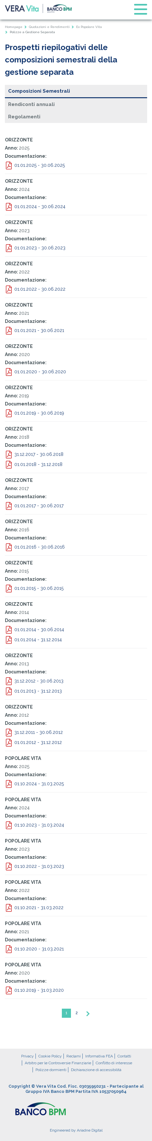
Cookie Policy (50, 1056)
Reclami (73, 1056)
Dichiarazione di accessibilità (96, 1070)
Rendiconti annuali (31, 104)
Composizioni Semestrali (39, 91)
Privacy (27, 1056)
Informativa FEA (99, 1056)
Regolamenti (24, 117)
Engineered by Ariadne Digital (76, 1130)
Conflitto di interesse (114, 1063)
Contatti (124, 1056)
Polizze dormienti (50, 1070)
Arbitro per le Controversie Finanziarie (58, 1063)
